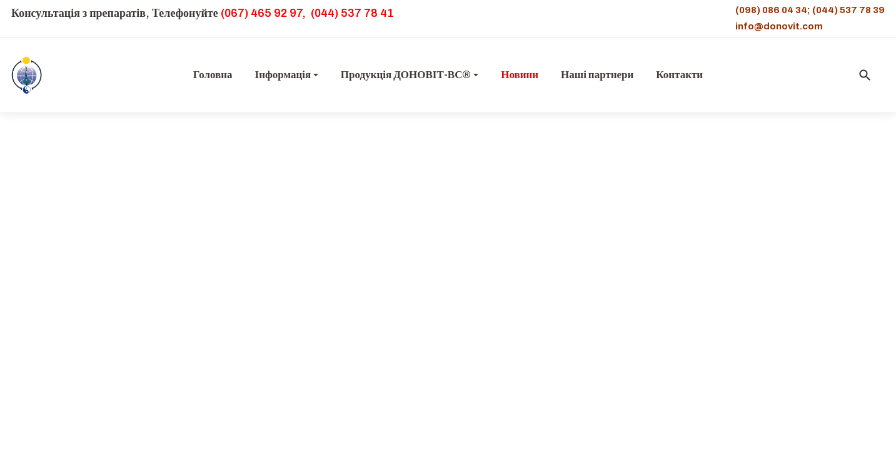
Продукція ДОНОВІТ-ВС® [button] (409, 75)
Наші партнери (597, 75)
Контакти (679, 75)
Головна (213, 75)
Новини (519, 75)
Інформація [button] (286, 75)
